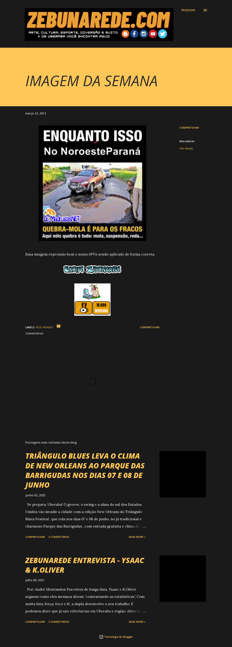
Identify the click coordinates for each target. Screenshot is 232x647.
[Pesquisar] (188, 10)
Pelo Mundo (186, 148)
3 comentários (58, 537)
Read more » (137, 537)
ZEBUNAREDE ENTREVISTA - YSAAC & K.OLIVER (84, 565)
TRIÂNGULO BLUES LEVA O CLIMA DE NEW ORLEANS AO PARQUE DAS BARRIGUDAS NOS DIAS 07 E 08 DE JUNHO (85, 470)
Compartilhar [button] (189, 127)
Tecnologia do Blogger (116, 636)
